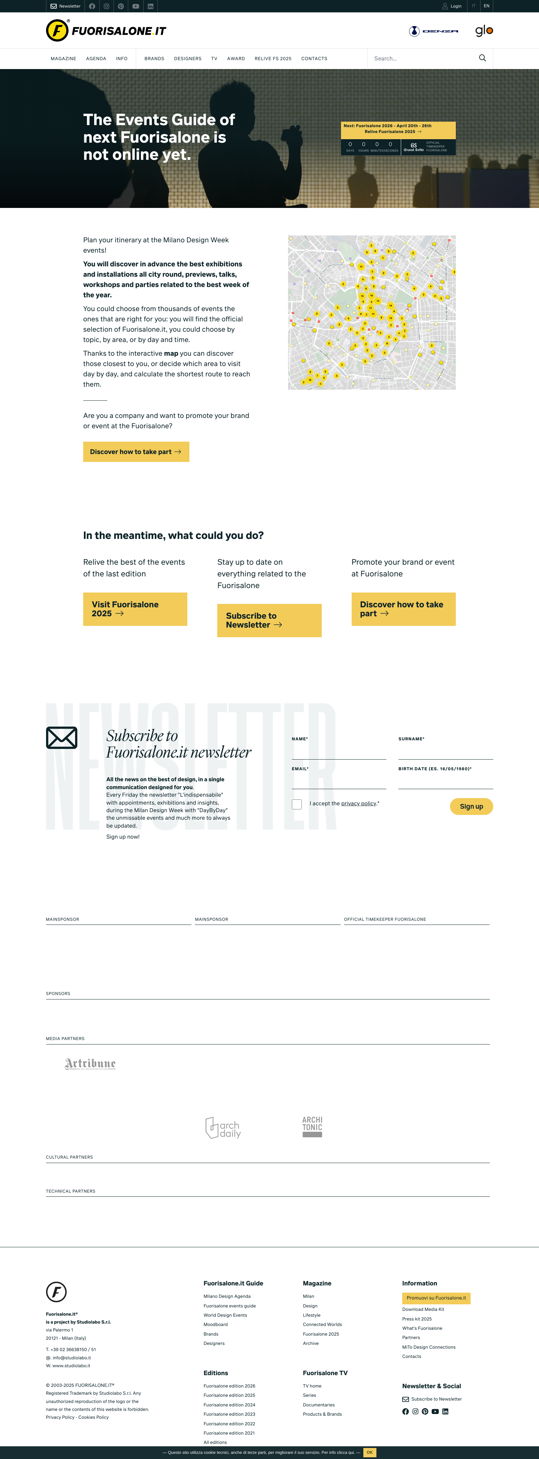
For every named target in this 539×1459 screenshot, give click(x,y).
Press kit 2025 (417, 1319)
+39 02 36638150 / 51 (73, 1350)
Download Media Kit (423, 1309)
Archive (311, 1343)
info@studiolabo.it (72, 1358)
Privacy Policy (60, 1417)
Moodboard (216, 1325)
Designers (188, 59)
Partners (411, 1338)
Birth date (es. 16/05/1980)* (435, 769)
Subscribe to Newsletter (432, 1399)
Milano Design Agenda (227, 1296)
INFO (122, 59)
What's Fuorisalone (422, 1328)
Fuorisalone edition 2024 (229, 1405)
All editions (215, 1442)
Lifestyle (311, 1315)
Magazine (64, 59)
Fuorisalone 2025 (321, 1334)
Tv (214, 59)
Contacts (314, 59)
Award (236, 59)
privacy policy (358, 804)
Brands (154, 59)
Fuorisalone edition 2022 (229, 1424)
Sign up (471, 807)
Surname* (411, 739)
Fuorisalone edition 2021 (229, 1433)
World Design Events (225, 1315)
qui (351, 1452)
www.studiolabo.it (71, 1366)
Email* (300, 769)
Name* (300, 739)
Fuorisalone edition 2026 (229, 1386)
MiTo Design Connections (428, 1347)
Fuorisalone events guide (230, 1306)
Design (310, 1306)
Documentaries (319, 1405)
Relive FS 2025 (273, 59)
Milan (308, 1296)
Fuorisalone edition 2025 (229, 1395)
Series (309, 1395)
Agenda (96, 59)
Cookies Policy (93, 1417)
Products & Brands (322, 1414)
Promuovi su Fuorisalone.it (436, 1298)
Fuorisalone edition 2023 (229, 1414)
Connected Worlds (322, 1325)
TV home (312, 1386)
